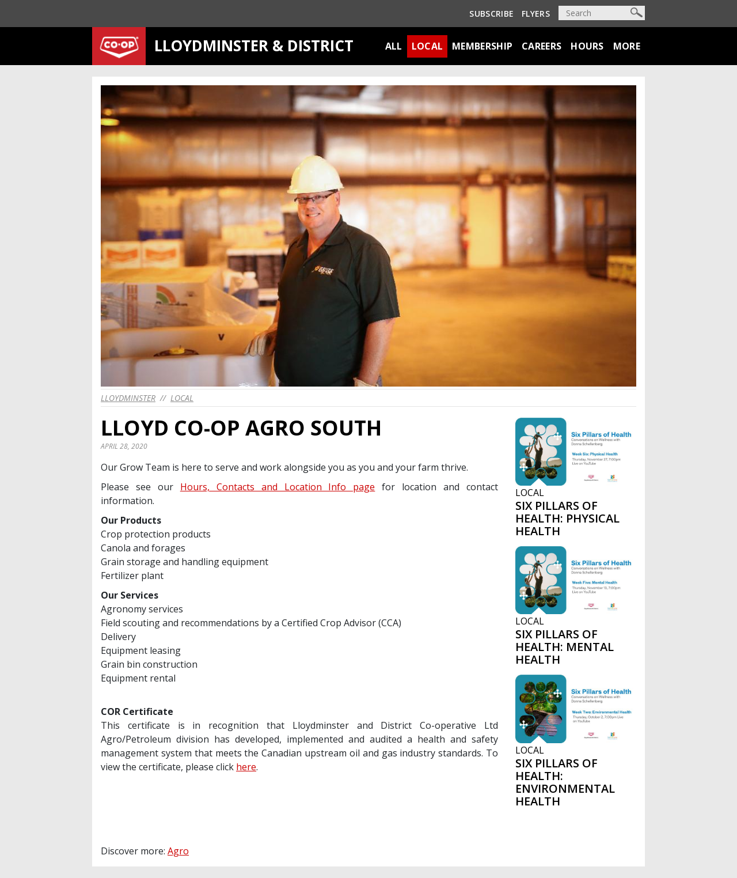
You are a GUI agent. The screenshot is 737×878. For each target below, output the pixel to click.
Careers (541, 46)
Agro (178, 851)
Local (427, 46)
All (393, 46)
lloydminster (128, 397)
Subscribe (491, 13)
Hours (587, 46)
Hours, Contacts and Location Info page (277, 486)
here (246, 766)
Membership (482, 46)
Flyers (536, 13)
